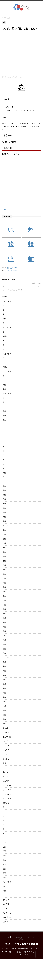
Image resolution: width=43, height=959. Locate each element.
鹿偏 (4, 679)
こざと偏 (6, 732)
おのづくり (7, 354)
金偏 (4, 508)
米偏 (4, 649)
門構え (5, 891)
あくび (5, 776)
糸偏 (4, 539)
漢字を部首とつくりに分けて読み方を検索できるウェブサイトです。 (21, 948)
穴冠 (4, 851)
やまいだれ (7, 785)
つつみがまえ (8, 908)
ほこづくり (7, 327)
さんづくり (7, 882)
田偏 (4, 605)
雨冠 (4, 860)
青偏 (4, 385)
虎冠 (4, 878)
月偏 (4, 499)
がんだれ (6, 781)
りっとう (6, 750)
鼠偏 (4, 701)
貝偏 (4, 521)
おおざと (6, 745)
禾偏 (4, 547)
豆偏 (4, 486)
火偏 (4, 503)
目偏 (4, 583)
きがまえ (6, 900)
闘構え (5, 336)
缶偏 (4, 556)
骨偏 (4, 618)
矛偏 (4, 561)
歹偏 (4, 627)
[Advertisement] (21, 53)
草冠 (4, 864)
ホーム (7, 937)
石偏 (4, 613)
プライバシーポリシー (31, 937)
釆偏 (4, 411)
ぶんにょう (7, 371)
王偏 (4, 719)
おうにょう (7, 393)
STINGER (25, 955)
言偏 (4, 534)
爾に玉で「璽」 (12, 268)
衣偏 (4, 565)
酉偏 (4, 697)
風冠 (4, 873)
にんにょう (7, 301)
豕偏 (4, 319)
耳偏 (4, 587)
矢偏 (4, 640)
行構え (5, 367)
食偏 (4, 517)
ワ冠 (4, 847)
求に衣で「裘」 (12, 270)
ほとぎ (5, 754)
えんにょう (7, 798)
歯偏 (4, 596)
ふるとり (6, 759)
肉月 (4, 763)
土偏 (4, 693)
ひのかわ (6, 895)
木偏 (4, 490)
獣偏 (4, 653)
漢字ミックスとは (17, 937)
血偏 (4, 420)
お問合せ (21, 939)
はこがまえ (7, 904)
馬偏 (4, 671)
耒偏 (4, 631)
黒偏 (4, 415)
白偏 (4, 635)
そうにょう (7, 794)
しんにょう (7, 790)
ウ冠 (4, 842)
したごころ (7, 922)
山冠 (4, 869)
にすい (5, 767)
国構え (5, 886)
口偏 (4, 578)
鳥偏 (4, 684)
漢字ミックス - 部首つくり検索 (21, 944)
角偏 (4, 552)
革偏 (4, 574)
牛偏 (4, 666)
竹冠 (4, 856)
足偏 (4, 591)
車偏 (4, 662)
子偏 (4, 710)
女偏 (4, 706)
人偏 (4, 512)
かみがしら (7, 917)
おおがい (6, 741)
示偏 (4, 715)
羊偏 (4, 675)
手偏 (4, 495)
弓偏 (4, 622)
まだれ (5, 772)
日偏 (4, 600)
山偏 (4, 609)
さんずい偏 (7, 737)
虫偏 (4, 210)
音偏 (4, 473)
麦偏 (4, 389)
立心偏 (5, 728)
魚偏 (4, 723)
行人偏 (5, 525)
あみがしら (7, 913)
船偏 (4, 644)
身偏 (4, 569)
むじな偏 (6, 657)
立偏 (4, 530)
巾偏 (4, 543)
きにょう (6, 803)
